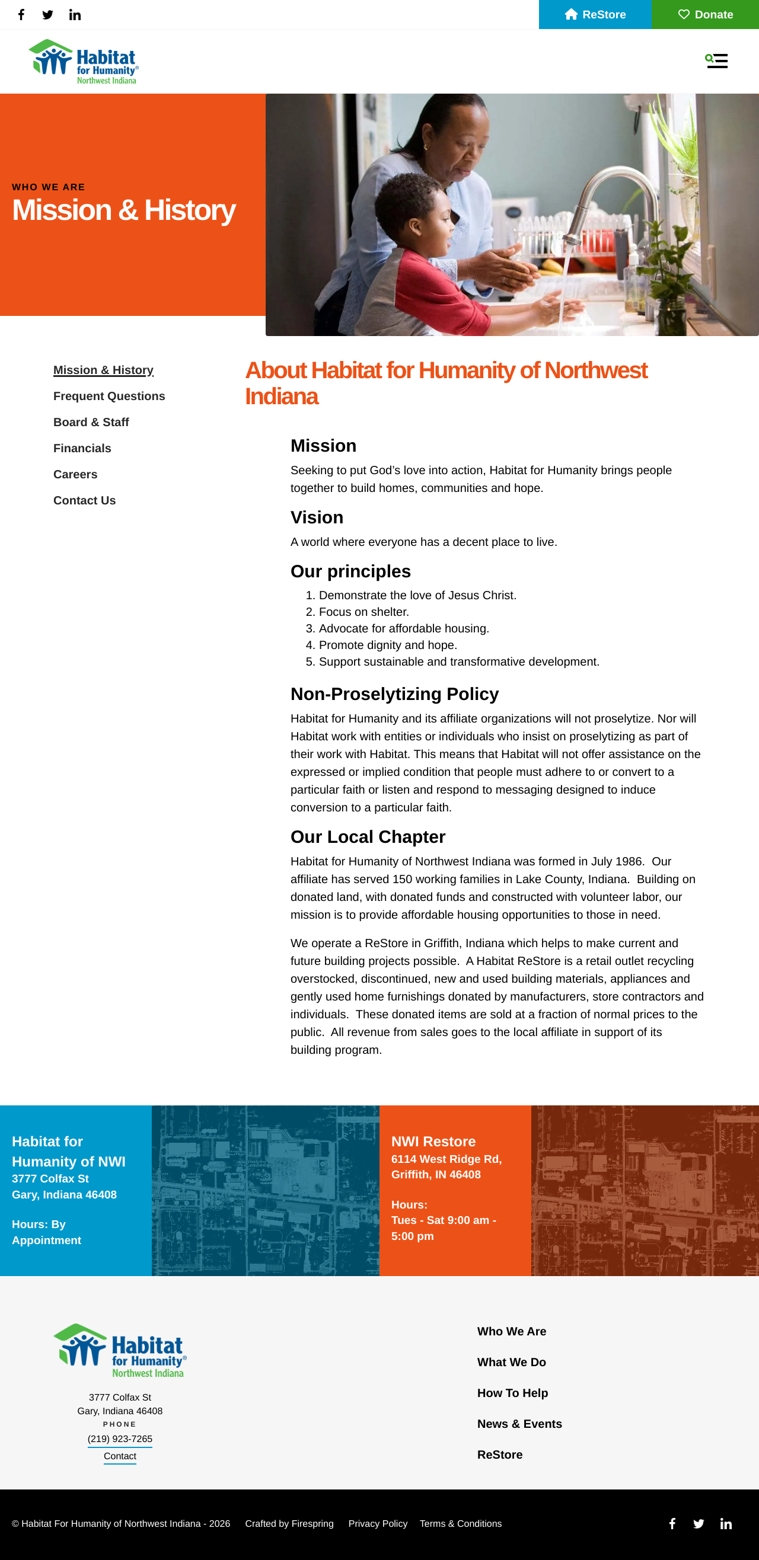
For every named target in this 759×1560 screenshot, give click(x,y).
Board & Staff (91, 422)
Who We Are (512, 1331)
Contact (120, 1457)
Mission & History (103, 370)
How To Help (512, 1393)
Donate (705, 15)
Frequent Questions (109, 396)
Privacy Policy (378, 1524)
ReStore (595, 15)
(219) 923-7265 (120, 1439)
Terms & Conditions (461, 1524)
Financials (82, 448)
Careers (75, 474)
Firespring (313, 1524)
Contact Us (84, 500)
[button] (716, 61)
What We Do (511, 1362)
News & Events (519, 1424)
